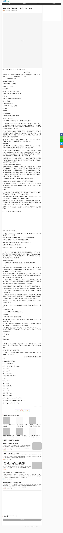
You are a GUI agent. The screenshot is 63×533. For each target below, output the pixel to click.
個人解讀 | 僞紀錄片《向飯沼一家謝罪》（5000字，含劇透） (35, 436)
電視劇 (39, 3)
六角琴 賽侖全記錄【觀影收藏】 (21, 436)
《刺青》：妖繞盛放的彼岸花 (10, 453)
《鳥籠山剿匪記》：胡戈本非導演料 (12, 482)
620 (8, 478)
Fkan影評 (29, 526)
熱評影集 (54, 3)
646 (8, 469)
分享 (26, 410)
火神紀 (4, 449)
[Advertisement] (22, 221)
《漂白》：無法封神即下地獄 (10, 443)
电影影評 (24, 3)
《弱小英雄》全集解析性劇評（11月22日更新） (21, 425)
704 (8, 459)
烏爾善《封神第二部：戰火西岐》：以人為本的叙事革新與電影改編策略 (8, 436)
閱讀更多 (22, 519)
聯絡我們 (36, 526)
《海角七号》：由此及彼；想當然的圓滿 (14, 463)
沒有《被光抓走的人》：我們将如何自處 (14, 472)
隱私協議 (32, 526)
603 (8, 449)
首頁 (9, 3)
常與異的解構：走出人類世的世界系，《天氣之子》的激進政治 (34, 425)
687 (8, 488)
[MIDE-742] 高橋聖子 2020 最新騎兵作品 (8, 425)
